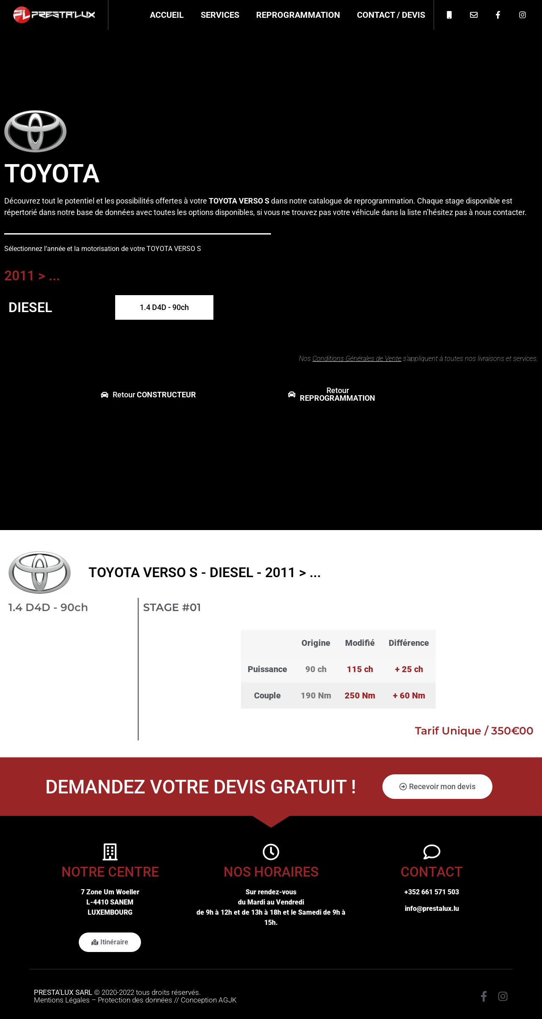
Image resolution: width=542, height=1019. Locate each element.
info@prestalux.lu (432, 909)
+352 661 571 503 (431, 892)
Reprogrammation (298, 15)
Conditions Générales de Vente (356, 359)
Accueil (167, 15)
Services (220, 15)
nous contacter (500, 212)
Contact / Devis (391, 15)
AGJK (227, 1000)
